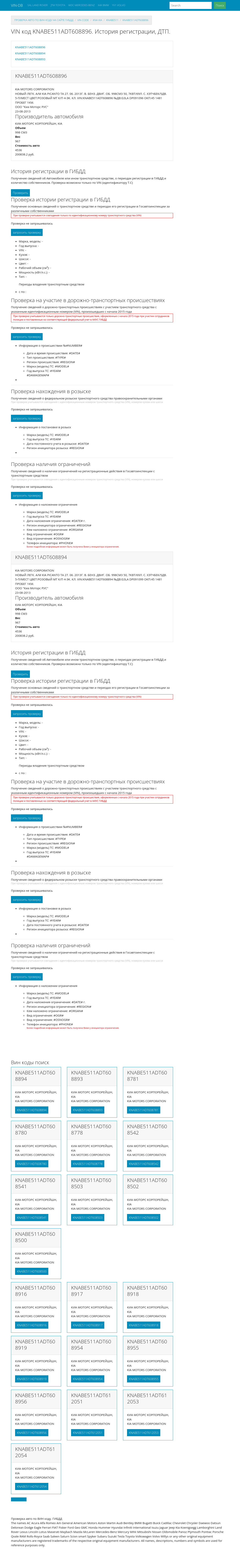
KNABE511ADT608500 (32, 1271)
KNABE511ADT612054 (32, 1486)
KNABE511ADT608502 (143, 1217)
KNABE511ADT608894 (30, 53)
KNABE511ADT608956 (32, 1433)
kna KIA (97, 20)
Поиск (220, 5)
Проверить (20, 193)
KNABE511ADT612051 (88, 1433)
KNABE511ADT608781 (143, 1110)
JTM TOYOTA (58, 5)
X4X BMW (103, 5)
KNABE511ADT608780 (32, 1164)
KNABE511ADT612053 (143, 1433)
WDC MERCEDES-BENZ (81, 5)
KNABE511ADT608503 (88, 1217)
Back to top (19, 1499)
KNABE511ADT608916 (32, 1325)
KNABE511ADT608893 (30, 59)
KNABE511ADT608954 (88, 1379)
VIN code (83, 20)
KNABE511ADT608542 (143, 1164)
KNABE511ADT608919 (32, 1379)
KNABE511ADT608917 (88, 1325)
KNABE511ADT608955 (143, 1379)
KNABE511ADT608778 (88, 1164)
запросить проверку (27, 232)
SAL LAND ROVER (37, 5)
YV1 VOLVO (118, 5)
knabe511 (112, 20)
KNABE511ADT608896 (135, 20)
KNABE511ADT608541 (32, 1217)
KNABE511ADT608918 (143, 1325)
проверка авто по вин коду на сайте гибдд (43, 20)
